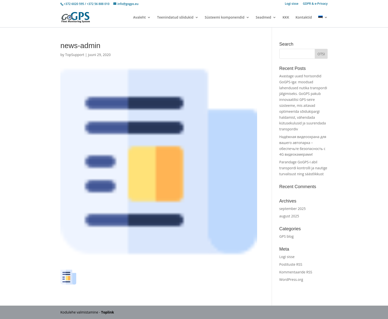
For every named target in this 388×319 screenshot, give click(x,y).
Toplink (107, 312)
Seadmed (263, 18)
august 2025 (289, 216)
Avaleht (139, 18)
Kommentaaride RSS (295, 272)
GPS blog (286, 236)
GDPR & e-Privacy (315, 4)
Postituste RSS (290, 264)
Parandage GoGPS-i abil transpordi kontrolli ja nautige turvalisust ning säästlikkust (303, 168)
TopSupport (74, 54)
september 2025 (292, 208)
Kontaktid (303, 18)
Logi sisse (291, 4)
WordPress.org (291, 279)
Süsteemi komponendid (224, 18)
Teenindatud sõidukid (175, 18)
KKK (286, 18)
